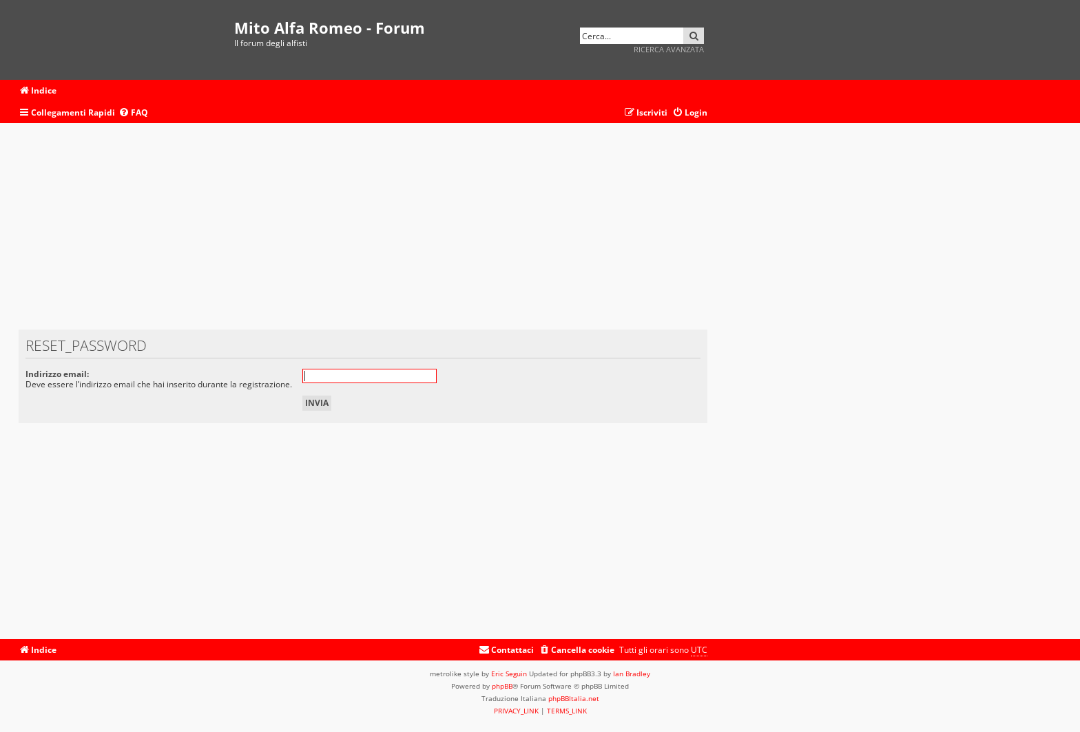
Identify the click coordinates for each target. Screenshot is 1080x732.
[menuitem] (133, 113)
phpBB (502, 686)
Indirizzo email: (57, 374)
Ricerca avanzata (669, 49)
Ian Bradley (631, 673)
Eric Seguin (509, 673)
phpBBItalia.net (573, 698)
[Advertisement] (363, 233)
